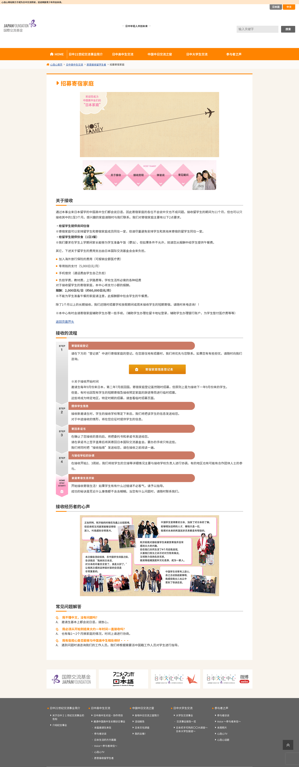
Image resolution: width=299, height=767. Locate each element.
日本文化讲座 (142, 727)
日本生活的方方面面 (105, 739)
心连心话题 (223, 739)
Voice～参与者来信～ (105, 746)
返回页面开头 (65, 321)
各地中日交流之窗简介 (147, 715)
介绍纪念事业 (59, 725)
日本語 (276, 7)
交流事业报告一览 (186, 721)
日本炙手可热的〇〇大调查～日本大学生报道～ (192, 729)
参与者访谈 (100, 733)
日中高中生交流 (122, 54)
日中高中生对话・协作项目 (108, 715)
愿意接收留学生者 (104, 758)
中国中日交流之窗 (160, 54)
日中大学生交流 (196, 54)
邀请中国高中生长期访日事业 (109, 721)
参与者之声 (234, 54)
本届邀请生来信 (102, 727)
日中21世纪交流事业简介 (86, 54)
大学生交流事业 (184, 715)
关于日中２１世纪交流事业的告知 (68, 717)
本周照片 (222, 727)
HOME (59, 54)
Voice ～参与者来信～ (229, 721)
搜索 (288, 29)
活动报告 (140, 721)
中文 (288, 7)
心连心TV (99, 752)
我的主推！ (141, 733)
